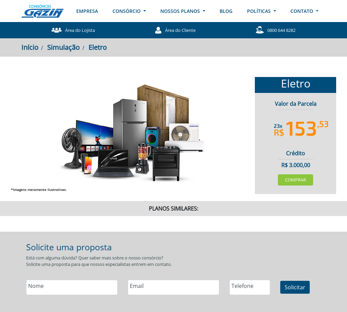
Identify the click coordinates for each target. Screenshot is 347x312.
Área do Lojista (73, 30)
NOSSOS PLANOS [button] (180, 11)
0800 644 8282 (275, 30)
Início (29, 47)
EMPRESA (87, 11)
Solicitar (295, 287)
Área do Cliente (175, 30)
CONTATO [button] (302, 11)
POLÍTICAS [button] (259, 11)
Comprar (295, 180)
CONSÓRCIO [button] (127, 11)
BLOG (226, 11)
